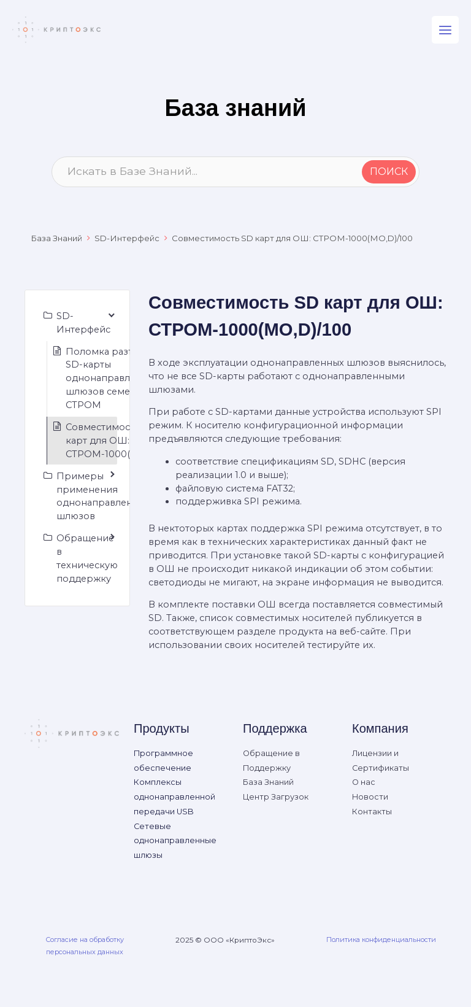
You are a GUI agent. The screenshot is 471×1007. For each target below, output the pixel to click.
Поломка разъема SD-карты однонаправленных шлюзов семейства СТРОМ (112, 378)
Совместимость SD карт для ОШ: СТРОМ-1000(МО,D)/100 (292, 238)
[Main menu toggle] (445, 29)
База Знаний (56, 238)
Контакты (372, 811)
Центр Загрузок (275, 796)
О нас (363, 782)
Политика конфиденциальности (381, 939)
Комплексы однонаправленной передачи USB (174, 796)
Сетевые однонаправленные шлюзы (175, 841)
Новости (370, 796)
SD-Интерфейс (126, 238)
